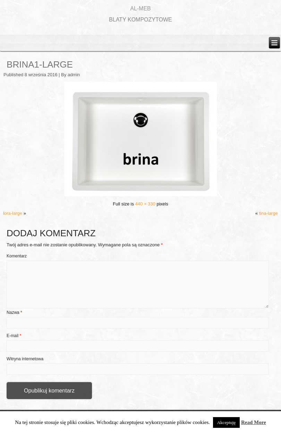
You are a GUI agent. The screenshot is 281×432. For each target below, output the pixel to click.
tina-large (268, 213)
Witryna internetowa (25, 358)
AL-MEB (140, 8)
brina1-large (40, 64)
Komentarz (17, 256)
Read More (253, 422)
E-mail (14, 335)
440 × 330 (145, 203)
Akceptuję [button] (226, 422)
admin (74, 74)
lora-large (12, 213)
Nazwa (14, 312)
